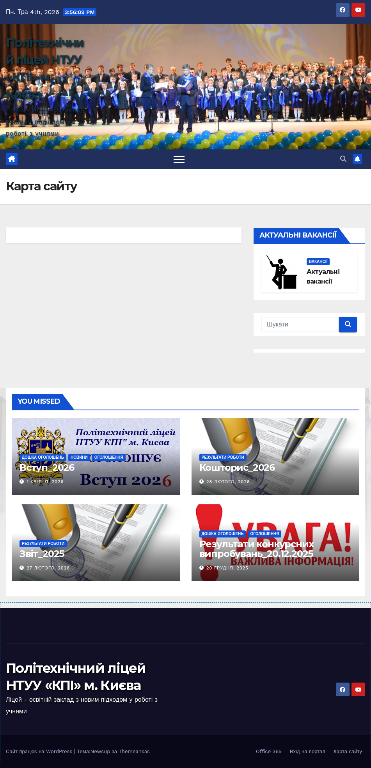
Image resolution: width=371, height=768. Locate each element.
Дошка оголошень (43, 457)
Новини (79, 457)
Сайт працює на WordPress (40, 751)
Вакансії (318, 261)
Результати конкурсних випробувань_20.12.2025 (256, 548)
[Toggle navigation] (179, 159)
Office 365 (269, 751)
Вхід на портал (307, 751)
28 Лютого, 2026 (228, 481)
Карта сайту (348, 751)
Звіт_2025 (42, 553)
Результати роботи (223, 457)
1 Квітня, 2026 (45, 481)
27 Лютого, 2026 (48, 568)
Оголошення (108, 457)
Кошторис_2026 (237, 467)
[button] (343, 159)
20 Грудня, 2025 (227, 568)
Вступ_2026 (47, 467)
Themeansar (134, 751)
